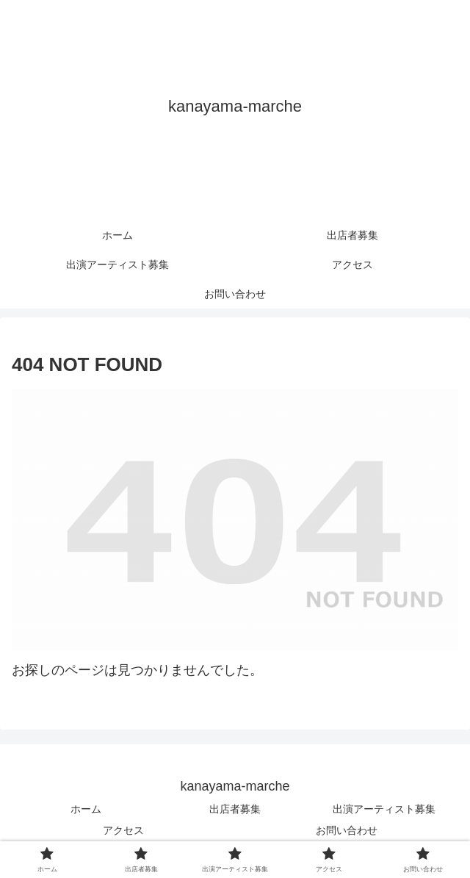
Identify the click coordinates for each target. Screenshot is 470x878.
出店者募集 (235, 809)
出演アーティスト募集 (384, 809)
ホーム (85, 809)
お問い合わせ (346, 830)
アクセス (123, 830)
